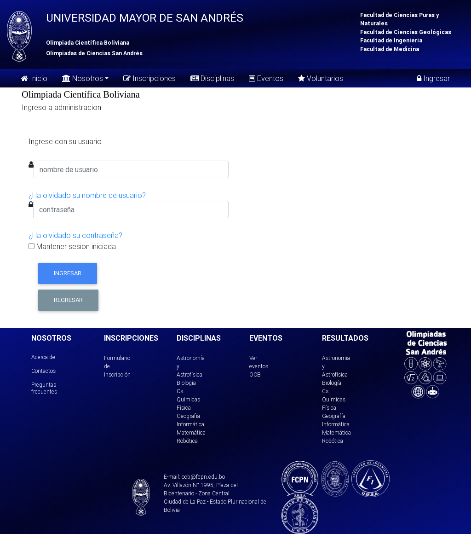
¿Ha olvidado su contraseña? (75, 235)
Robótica (187, 440)
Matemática (191, 432)
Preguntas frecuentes (44, 388)
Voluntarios (320, 78)
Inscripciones (149, 78)
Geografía (188, 415)
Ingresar (433, 78)
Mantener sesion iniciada (72, 246)
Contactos (43, 370)
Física (184, 407)
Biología (186, 382)
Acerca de (43, 357)
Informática (190, 424)
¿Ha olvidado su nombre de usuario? (87, 195)
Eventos (266, 78)
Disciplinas (212, 78)
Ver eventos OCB (258, 366)
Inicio (34, 78)
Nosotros (82, 77)
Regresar (68, 300)
